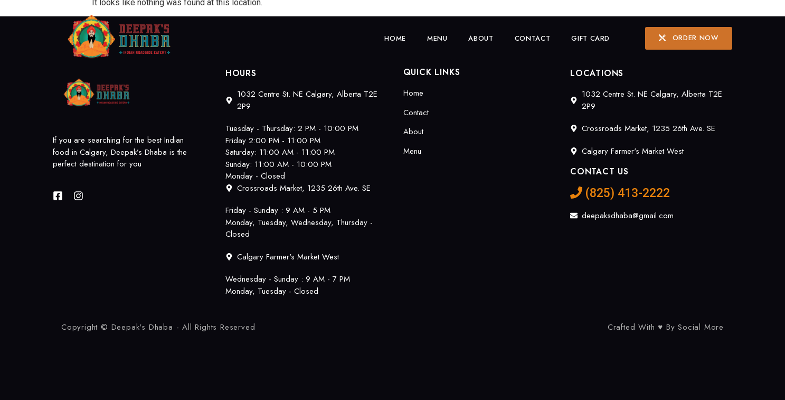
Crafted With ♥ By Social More (666, 327)
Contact (533, 38)
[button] (688, 38)
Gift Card (590, 38)
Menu (437, 38)
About (480, 38)
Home (395, 38)
